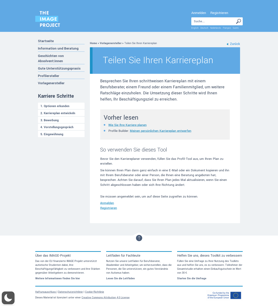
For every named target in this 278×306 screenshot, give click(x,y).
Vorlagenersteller (51, 83)
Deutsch (204, 28)
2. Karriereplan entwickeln (57, 113)
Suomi (236, 28)
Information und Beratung (58, 48)
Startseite (46, 41)
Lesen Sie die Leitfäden (120, 278)
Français (227, 28)
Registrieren (219, 12)
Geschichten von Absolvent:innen (51, 58)
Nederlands (215, 28)
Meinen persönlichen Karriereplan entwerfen (160, 131)
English (195, 28)
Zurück (233, 44)
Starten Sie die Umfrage (191, 278)
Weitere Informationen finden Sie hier (57, 278)
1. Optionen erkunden (54, 106)
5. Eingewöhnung (51, 134)
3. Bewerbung (49, 120)
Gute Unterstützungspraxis (59, 68)
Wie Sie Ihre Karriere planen (127, 125)
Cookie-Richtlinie (94, 292)
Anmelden (198, 12)
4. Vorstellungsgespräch (56, 127)
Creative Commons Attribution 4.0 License (106, 297)
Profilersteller (48, 75)
